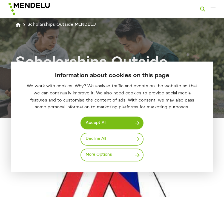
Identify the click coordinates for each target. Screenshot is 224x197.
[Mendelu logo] (37, 9)
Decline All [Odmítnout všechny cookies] (96, 139)
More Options (99, 155)
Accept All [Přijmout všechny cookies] (96, 123)
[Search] (202, 9)
